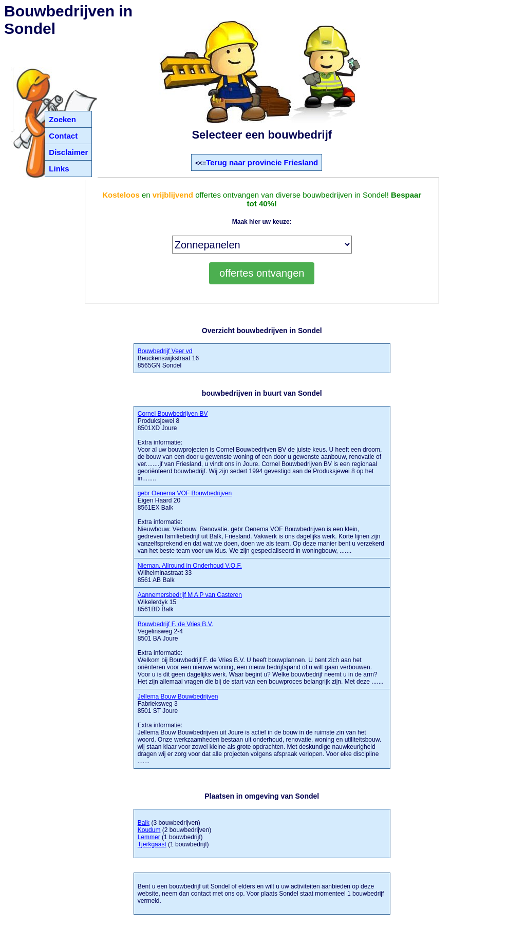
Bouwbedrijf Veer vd (165, 351)
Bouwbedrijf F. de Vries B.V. (175, 624)
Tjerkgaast (152, 844)
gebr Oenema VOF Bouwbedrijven (185, 493)
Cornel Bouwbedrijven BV (173, 413)
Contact (63, 135)
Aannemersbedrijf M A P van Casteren (190, 594)
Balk (143, 822)
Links (59, 168)
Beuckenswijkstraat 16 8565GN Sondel (168, 358)
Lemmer (149, 837)
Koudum (149, 830)
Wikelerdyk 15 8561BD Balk (190, 602)
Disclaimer (68, 152)
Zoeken (62, 119)
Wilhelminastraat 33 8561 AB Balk (190, 573)
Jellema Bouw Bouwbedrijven (178, 696)
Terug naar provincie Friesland (262, 162)
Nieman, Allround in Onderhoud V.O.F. (190, 565)
